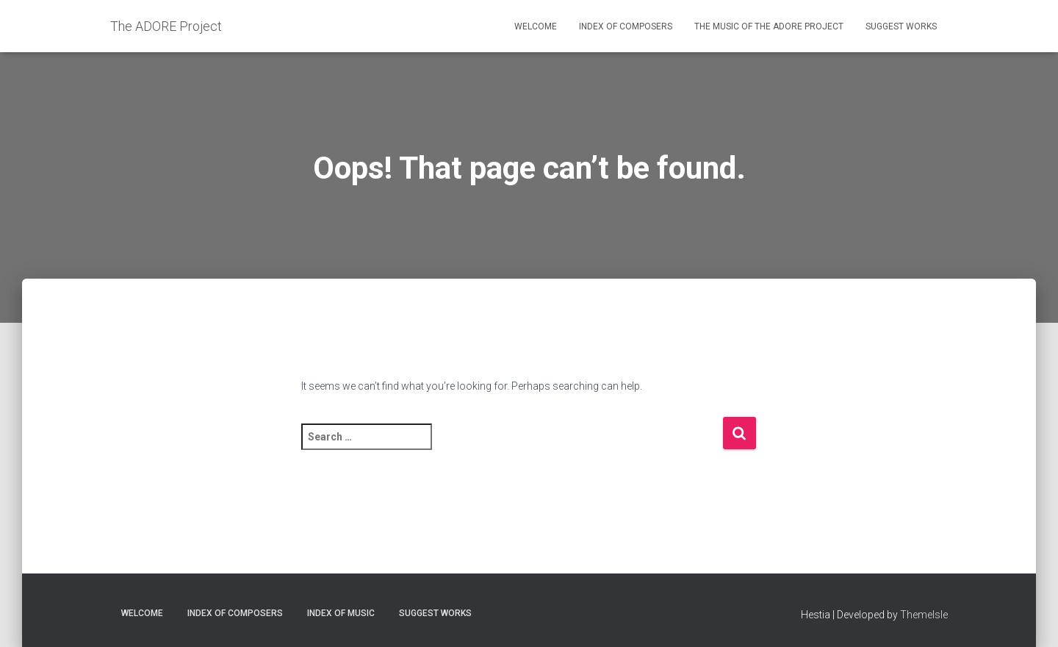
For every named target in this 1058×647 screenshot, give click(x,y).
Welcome (535, 26)
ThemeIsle (924, 615)
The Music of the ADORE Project (768, 26)
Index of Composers (625, 26)
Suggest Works (901, 26)
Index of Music (341, 613)
